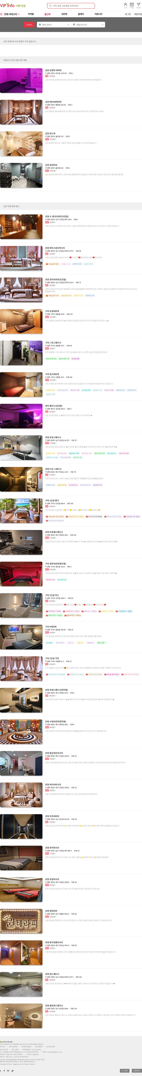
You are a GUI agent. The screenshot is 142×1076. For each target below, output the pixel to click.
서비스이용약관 (13, 1047)
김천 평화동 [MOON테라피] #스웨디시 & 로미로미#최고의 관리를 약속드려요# (74, 111)
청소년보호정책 (50, 1047)
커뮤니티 (99, 14)
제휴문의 (137, 1071)
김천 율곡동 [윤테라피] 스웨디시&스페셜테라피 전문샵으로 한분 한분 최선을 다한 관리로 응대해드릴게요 (84, 174)
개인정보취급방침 (26, 1047)
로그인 (128, 14)
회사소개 (2, 1047)
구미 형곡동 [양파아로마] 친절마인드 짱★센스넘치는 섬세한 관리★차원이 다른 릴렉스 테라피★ (81, 573)
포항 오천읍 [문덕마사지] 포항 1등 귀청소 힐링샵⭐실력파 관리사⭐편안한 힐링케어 (77, 857)
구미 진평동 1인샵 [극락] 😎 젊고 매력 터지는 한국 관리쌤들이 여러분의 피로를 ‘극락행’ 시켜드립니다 (83, 667)
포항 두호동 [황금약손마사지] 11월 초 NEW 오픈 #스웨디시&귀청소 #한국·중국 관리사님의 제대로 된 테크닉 (85, 762)
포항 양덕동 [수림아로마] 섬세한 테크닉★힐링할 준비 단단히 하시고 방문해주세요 (76, 731)
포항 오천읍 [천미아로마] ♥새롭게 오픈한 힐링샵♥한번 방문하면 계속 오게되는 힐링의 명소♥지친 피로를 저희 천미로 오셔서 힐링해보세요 (91, 290)
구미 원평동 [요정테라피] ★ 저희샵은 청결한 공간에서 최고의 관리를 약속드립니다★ (77, 320)
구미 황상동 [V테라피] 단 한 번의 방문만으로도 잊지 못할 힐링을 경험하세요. (73, 636)
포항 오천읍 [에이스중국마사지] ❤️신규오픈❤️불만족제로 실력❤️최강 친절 (73, 257)
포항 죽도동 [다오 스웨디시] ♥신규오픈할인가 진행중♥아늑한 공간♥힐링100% (74, 478)
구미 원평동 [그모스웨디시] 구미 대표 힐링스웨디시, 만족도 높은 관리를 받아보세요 (76, 352)
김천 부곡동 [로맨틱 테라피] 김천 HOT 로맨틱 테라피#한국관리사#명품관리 (73, 79)
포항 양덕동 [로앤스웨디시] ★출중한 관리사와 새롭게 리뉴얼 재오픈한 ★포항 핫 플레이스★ (79, 699)
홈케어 (81, 14)
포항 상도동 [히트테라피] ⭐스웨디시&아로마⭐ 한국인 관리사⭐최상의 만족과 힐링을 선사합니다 (82, 825)
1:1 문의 (124, 1071)
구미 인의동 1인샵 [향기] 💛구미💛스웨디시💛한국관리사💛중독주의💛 (72, 510)
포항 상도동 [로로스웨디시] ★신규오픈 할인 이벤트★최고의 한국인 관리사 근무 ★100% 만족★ (81, 446)
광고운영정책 (38, 1047)
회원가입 (138, 14)
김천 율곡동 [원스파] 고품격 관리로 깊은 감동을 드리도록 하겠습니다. (71, 143)
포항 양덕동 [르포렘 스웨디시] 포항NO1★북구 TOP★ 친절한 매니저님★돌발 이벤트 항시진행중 (81, 541)
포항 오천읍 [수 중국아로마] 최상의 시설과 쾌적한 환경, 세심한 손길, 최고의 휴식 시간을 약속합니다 (82, 226)
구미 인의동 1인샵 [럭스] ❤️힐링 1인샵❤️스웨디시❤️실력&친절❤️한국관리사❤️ (75, 604)
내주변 (64, 14)
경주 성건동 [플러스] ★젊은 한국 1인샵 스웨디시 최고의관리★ (68, 415)
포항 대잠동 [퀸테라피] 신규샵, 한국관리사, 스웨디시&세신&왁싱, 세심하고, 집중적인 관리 (78, 920)
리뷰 (71, 73)
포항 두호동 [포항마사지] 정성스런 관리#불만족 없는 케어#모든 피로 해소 (72, 888)
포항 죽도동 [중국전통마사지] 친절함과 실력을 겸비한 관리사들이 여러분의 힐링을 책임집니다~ (80, 951)
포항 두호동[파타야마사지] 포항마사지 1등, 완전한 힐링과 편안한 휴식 (71, 794)
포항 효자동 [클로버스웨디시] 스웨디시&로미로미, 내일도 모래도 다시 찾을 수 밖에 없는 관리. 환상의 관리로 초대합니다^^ (90, 1015)
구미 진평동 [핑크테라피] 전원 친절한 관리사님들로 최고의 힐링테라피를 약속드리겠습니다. (79, 383)
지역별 (31, 14)
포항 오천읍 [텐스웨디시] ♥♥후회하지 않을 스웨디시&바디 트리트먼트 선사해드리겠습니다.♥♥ (80, 983)
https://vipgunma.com (15, 1064)
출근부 (47, 14)
